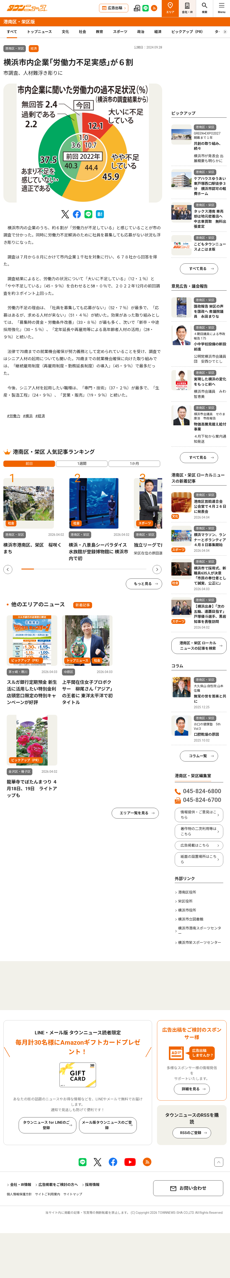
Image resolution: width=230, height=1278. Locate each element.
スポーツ (120, 32)
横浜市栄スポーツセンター (199, 942)
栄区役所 (185, 901)
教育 (99, 32)
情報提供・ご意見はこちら (199, 815)
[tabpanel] (82, 143)
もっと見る (143, 584)
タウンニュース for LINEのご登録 (46, 1125)
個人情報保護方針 (19, 1194)
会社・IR (187, 12)
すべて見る (198, 269)
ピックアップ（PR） (188, 32)
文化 (65, 32)
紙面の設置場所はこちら (199, 859)
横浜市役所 (187, 910)
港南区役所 (187, 892)
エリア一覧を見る (134, 813)
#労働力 (13, 416)
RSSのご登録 (190, 1133)
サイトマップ (72, 1194)
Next (157, 569)
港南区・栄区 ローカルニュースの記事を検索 (197, 646)
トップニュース (39, 32)
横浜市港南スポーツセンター (199, 931)
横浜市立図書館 (190, 919)
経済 (157, 32)
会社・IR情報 (20, 1185)
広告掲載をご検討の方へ (58, 1185)
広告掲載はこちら (195, 845)
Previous (7, 569)
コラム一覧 (198, 756)
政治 (140, 32)
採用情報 (92, 1185)
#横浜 (28, 416)
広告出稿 (115, 8)
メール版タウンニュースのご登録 (107, 1125)
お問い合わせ (192, 1188)
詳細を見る (191, 1089)
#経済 (40, 416)
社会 (82, 32)
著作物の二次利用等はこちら (199, 831)
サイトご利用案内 (47, 1194)
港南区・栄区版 (19, 21)
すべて (12, 32)
